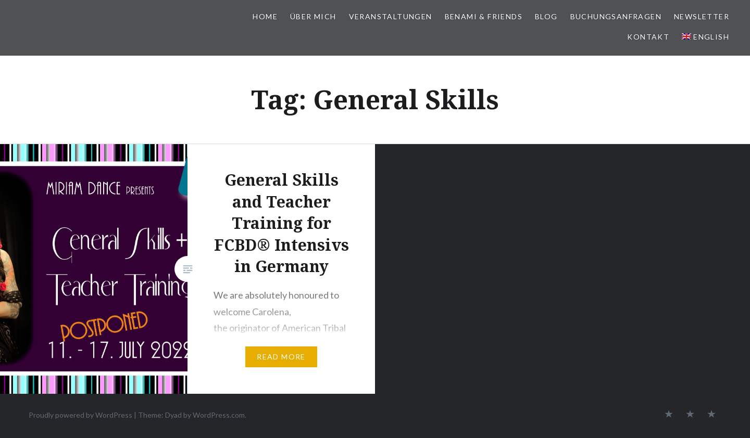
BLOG (546, 16)
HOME (265, 16)
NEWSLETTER (701, 16)
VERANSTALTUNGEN (390, 16)
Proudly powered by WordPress (80, 414)
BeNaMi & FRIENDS (483, 16)
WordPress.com (219, 414)
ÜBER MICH (313, 16)
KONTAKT (648, 36)
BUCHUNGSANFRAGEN (615, 16)
